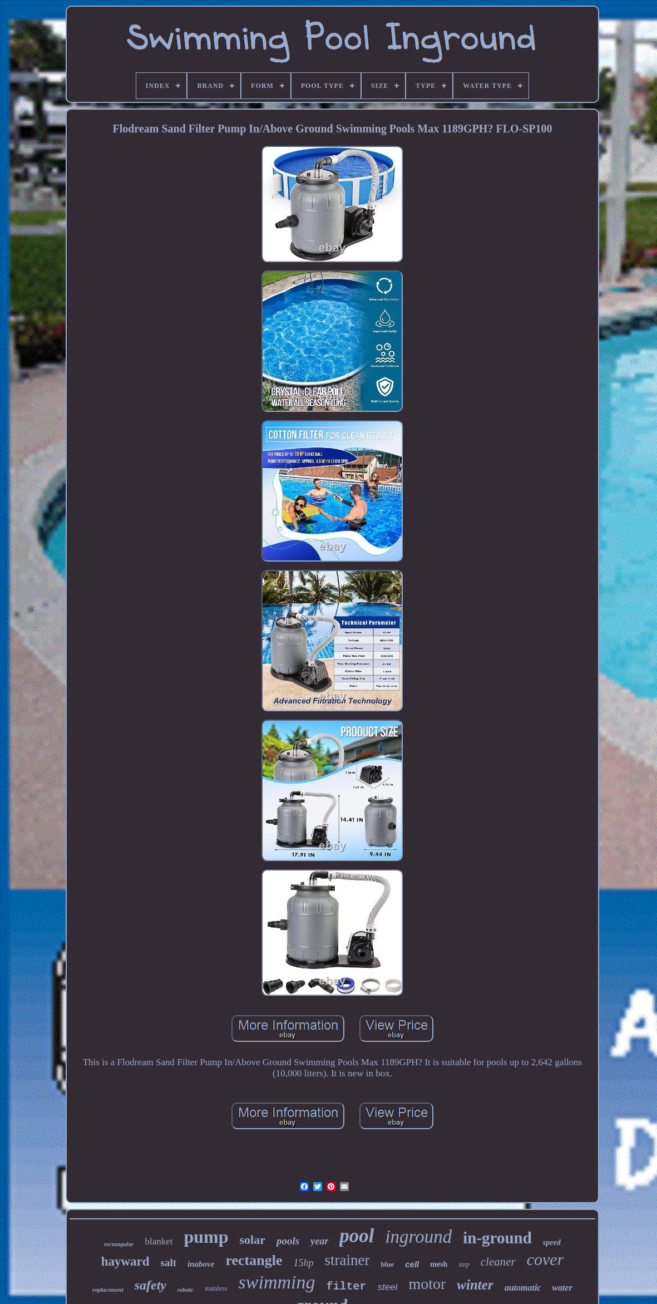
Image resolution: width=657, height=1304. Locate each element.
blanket (158, 1241)
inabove (200, 1263)
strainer (346, 1260)
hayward (125, 1261)
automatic (523, 1287)
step (463, 1264)
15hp (303, 1262)
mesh (438, 1264)
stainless (216, 1288)
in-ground (497, 1238)
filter (347, 1286)
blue (387, 1264)
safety (150, 1285)
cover (545, 1259)
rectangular (119, 1244)
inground (418, 1237)
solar (252, 1240)
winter (475, 1284)
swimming (277, 1282)
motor (427, 1283)
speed (552, 1242)
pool (356, 1236)
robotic (185, 1290)
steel (388, 1287)
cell (412, 1264)
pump (206, 1237)
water (562, 1287)
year (319, 1241)
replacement (108, 1289)
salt (169, 1262)
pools (287, 1241)
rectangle (253, 1260)
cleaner (498, 1261)
